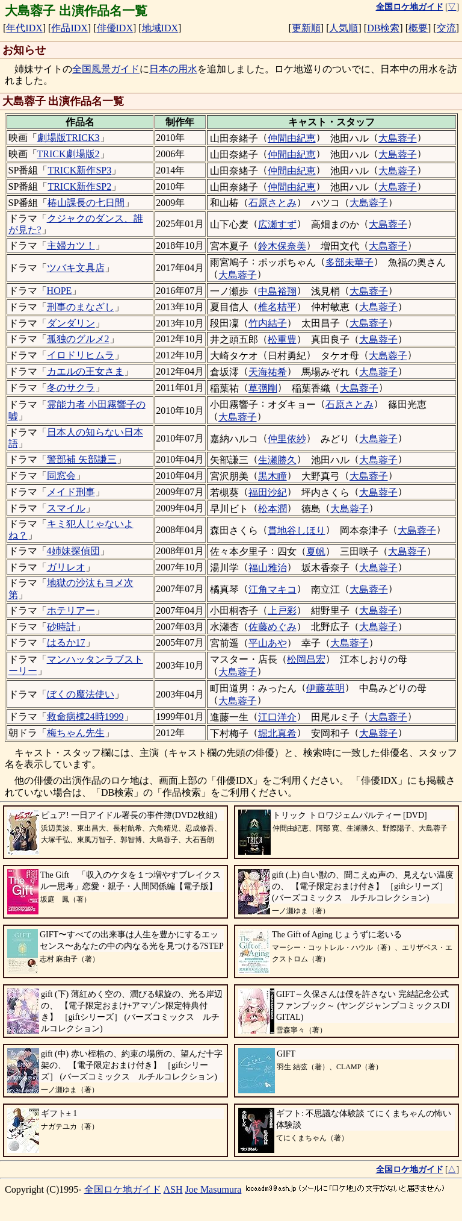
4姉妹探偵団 (73, 551)
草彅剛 (262, 388)
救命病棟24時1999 (85, 716)
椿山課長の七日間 (86, 203)
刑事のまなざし (80, 307)
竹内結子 (267, 323)
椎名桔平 (277, 307)
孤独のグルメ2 (78, 339)
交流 (446, 28)
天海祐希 (267, 372)
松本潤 (272, 509)
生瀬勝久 (277, 460)
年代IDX (24, 28)
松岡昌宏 (306, 659)
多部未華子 (349, 262)
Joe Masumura (213, 1189)
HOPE (59, 291)
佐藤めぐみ (272, 627)
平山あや (267, 643)
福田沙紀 (267, 492)
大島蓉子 (397, 138)
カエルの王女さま (85, 371)
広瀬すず (277, 224)
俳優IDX (115, 28)
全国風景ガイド (106, 69)
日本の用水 (173, 69)
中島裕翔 (277, 291)
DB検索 (383, 28)
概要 (418, 28)
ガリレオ (66, 567)
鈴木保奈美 (282, 246)
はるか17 (66, 642)
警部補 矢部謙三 (82, 459)
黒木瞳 (272, 476)
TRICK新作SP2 (79, 186)
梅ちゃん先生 (76, 733)
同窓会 (61, 475)
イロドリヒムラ (80, 355)
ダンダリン (71, 323)
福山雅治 (267, 568)
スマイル (66, 508)
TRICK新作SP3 (79, 170)
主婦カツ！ (71, 245)
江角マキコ (272, 589)
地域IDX (160, 28)
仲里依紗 (287, 439)
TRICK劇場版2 (68, 154)
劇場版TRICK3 (68, 138)
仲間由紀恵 (292, 138)
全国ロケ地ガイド (122, 1189)
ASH (173, 1189)
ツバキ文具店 (76, 268)
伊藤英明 (325, 688)
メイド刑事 (71, 492)
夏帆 (315, 551)
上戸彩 (282, 610)
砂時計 (61, 627)
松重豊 (282, 339)
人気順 (343, 28)
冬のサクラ (71, 388)
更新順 (306, 28)
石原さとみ (272, 203)
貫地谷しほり (296, 530)
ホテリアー (71, 610)
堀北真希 (277, 733)
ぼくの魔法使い (80, 694)
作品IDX (69, 28)
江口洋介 (277, 717)
